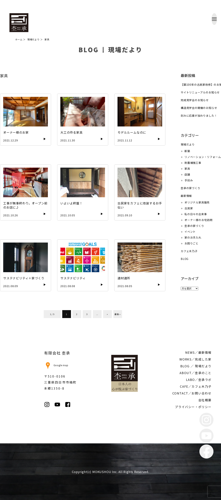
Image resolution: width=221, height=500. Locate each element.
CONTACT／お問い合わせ (192, 393)
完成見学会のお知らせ (195, 100)
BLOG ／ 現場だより (196, 366)
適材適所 (124, 278)
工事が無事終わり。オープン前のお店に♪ (25, 205)
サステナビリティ (73, 278)
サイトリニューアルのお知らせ (200, 92)
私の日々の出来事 (195, 214)
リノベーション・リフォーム (202, 157)
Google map (56, 365)
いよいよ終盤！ (71, 203)
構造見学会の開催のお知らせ (199, 108)
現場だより (188, 144)
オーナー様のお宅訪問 (198, 220)
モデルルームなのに (132, 132)
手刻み (188, 180)
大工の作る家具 (71, 132)
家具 (187, 168)
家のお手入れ (192, 237)
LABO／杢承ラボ (199, 379)
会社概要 (205, 400)
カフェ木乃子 (189, 251)
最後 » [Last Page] (117, 314)
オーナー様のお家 (16, 132)
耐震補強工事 (192, 163)
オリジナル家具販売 (197, 202)
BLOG (184, 259)
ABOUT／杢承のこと (196, 373)
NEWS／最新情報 (198, 352)
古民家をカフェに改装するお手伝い (140, 205)
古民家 (188, 208)
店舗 (187, 174)
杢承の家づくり (190, 188)
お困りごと (191, 243)
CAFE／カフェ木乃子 (196, 386)
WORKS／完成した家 (195, 359)
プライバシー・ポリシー (193, 406)
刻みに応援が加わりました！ (199, 115)
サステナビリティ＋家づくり (23, 278)
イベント (190, 231)
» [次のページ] (107, 314)
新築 (187, 151)
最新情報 (186, 196)
